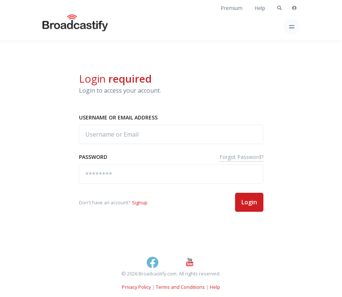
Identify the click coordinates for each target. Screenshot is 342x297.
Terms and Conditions (180, 287)
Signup (140, 202)
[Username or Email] (171, 134)
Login (249, 202)
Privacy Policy (136, 287)
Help (259, 8)
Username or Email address (118, 117)
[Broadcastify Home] (63, 26)
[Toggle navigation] (292, 27)
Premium (232, 8)
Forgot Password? (241, 156)
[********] (171, 174)
